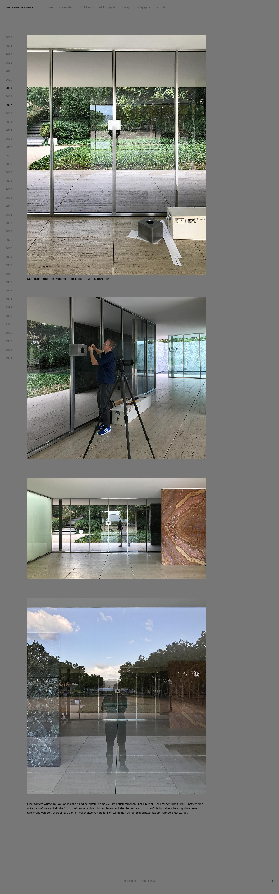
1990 (9, 333)
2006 (9, 198)
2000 (9, 249)
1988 (9, 342)
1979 (9, 350)
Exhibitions (86, 7)
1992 (9, 316)
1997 (9, 274)
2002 (9, 232)
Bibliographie (107, 7)
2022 (9, 63)
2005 (9, 207)
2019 (9, 89)
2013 (9, 139)
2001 (9, 240)
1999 (9, 257)
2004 (9, 215)
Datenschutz (148, 880)
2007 (9, 190)
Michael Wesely (20, 7)
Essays (126, 7)
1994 (9, 299)
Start (50, 7)
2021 (9, 72)
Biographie (143, 7)
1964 (9, 359)
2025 (9, 38)
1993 (9, 308)
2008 (9, 181)
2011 (9, 156)
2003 (9, 224)
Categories (66, 7)
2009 (9, 173)
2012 (9, 148)
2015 (9, 122)
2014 (9, 131)
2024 (9, 46)
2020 (9, 80)
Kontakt (162, 7)
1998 (9, 266)
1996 (9, 283)
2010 (9, 164)
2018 (9, 97)
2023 (9, 55)
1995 (9, 291)
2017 (9, 105)
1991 (9, 325)
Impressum (130, 880)
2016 (9, 114)
